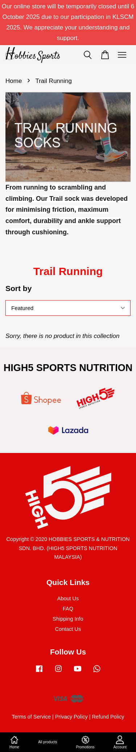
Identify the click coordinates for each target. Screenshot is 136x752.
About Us (68, 598)
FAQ (68, 609)
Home (13, 80)
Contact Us (68, 629)
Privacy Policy (71, 717)
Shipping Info (68, 619)
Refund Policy (108, 717)
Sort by (18, 288)
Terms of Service (31, 717)
